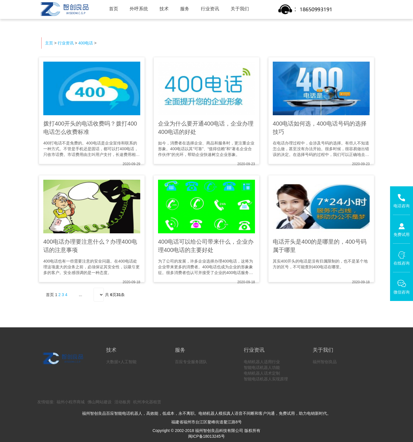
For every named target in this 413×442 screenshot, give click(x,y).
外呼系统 (139, 8)
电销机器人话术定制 (262, 373)
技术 (164, 8)
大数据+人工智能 (121, 361)
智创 (64, 9)
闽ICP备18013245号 (206, 436)
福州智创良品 (325, 361)
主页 (49, 43)
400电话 (85, 43)
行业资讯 (210, 8)
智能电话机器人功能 (262, 367)
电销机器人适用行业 (262, 361)
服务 (184, 8)
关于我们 (240, 8)
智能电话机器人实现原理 (266, 379)
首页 (113, 8)
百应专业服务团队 (191, 361)
